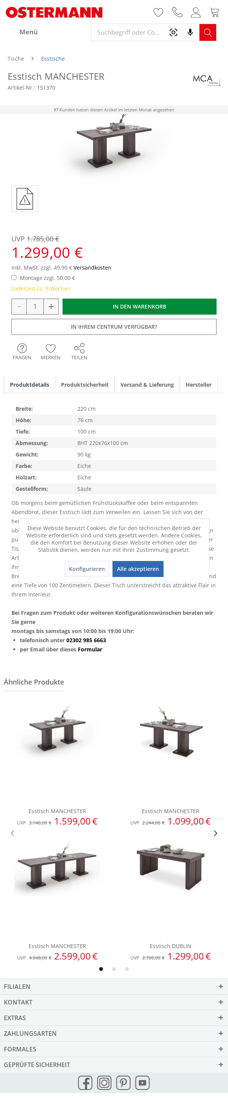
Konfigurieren (87, 568)
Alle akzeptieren (138, 568)
